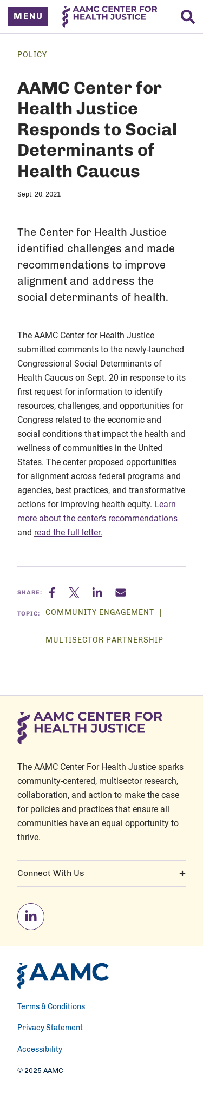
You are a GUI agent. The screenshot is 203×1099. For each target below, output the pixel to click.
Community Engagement (100, 613)
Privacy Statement (50, 1028)
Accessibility (39, 1050)
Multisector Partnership (104, 640)
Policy (32, 55)
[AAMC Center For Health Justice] (109, 17)
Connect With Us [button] (101, 873)
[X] (80, 592)
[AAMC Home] (63, 976)
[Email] (120, 592)
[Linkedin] (103, 592)
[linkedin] (30, 916)
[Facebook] (58, 592)
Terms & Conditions (51, 1007)
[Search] (188, 17)
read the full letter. (68, 532)
